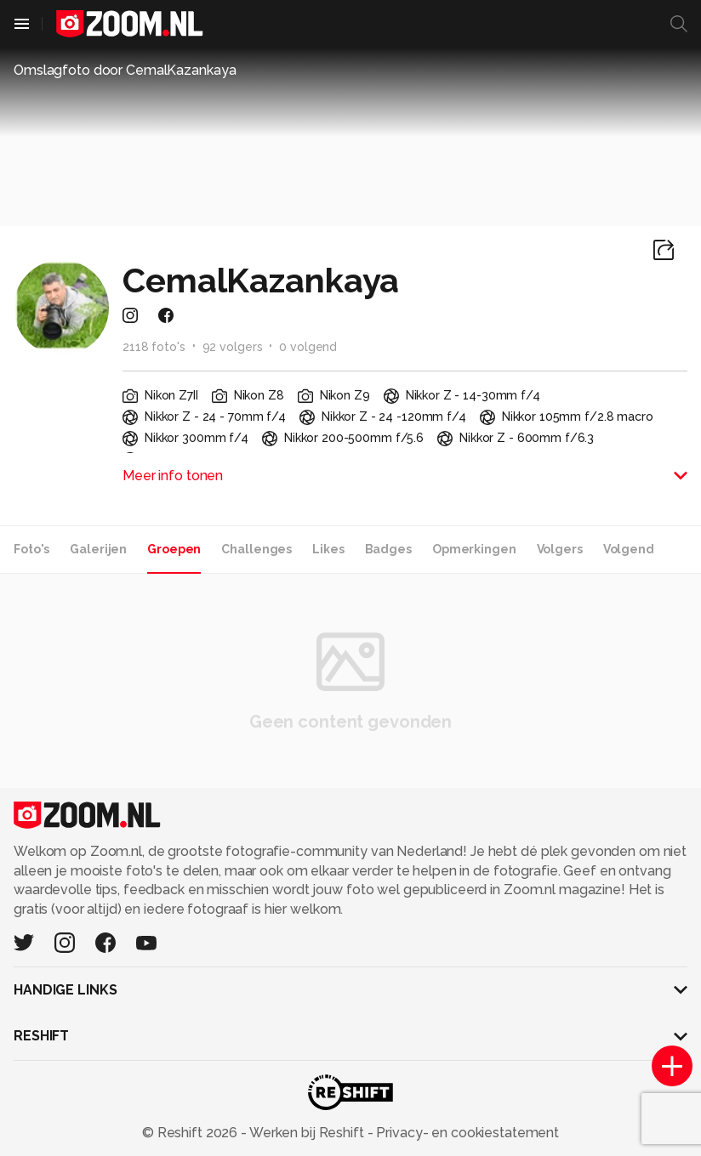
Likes (328, 549)
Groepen (174, 549)
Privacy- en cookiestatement (466, 1133)
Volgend (628, 549)
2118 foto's (154, 347)
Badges (388, 549)
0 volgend (308, 347)
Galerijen (98, 549)
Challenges (256, 549)
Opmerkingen (474, 549)
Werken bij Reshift (307, 1133)
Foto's (31, 549)
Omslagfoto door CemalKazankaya (125, 70)
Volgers (560, 549)
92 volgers (232, 347)
